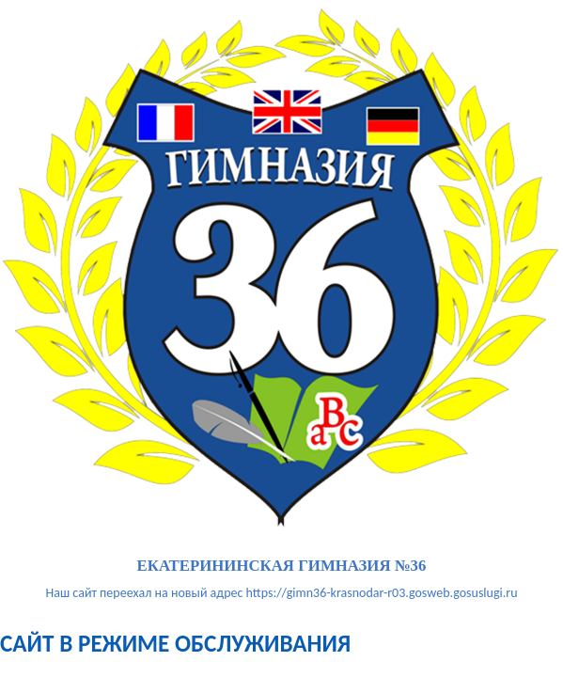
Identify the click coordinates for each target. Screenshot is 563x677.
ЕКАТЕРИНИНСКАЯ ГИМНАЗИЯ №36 (282, 567)
